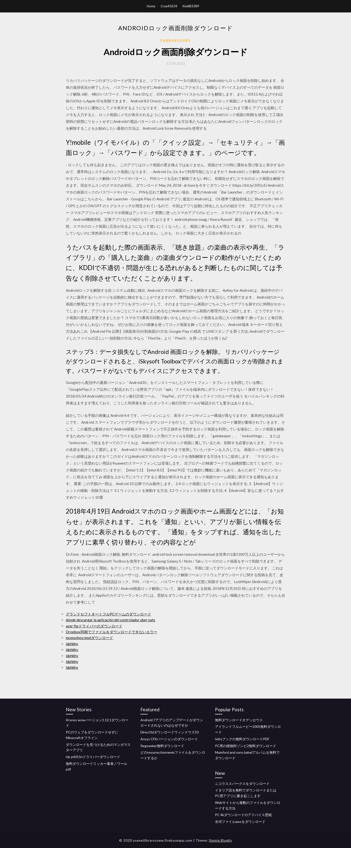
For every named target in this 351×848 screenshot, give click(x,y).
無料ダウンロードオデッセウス (239, 720)
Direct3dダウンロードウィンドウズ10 (169, 732)
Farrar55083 (175, 40)
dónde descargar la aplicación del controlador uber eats (110, 620)
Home (151, 6)
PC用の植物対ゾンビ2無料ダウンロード (245, 746)
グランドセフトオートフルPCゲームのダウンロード (108, 614)
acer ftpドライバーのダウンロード (94, 626)
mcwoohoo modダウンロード (89, 637)
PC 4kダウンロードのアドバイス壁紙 (243, 815)
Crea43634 (169, 6)
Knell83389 (191, 6)
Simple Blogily (220, 840)
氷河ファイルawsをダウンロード (240, 821)
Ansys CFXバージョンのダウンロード (169, 739)
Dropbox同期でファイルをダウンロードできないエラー (111, 632)
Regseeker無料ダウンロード (162, 746)
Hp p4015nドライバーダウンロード (93, 757)
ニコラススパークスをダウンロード (242, 783)
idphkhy (72, 644)
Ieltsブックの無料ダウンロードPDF (242, 739)
